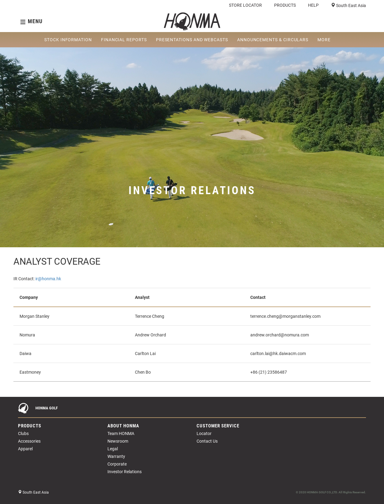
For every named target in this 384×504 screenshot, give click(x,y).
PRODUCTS (285, 5)
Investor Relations (124, 471)
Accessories (29, 441)
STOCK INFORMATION (68, 39)
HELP (313, 5)
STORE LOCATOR (245, 5)
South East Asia (350, 5)
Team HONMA (120, 433)
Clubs (23, 433)
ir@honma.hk (48, 278)
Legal (112, 448)
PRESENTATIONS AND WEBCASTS (192, 39)
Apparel (25, 448)
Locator (204, 433)
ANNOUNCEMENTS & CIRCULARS (272, 39)
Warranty (116, 456)
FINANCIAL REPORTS (124, 39)
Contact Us (207, 441)
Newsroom (117, 441)
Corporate (117, 464)
